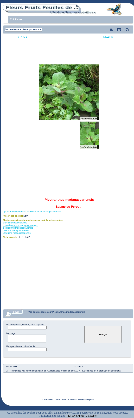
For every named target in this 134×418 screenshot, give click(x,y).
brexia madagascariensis (15, 222)
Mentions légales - (86, 400)
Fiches (16, 19)
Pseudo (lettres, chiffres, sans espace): (25, 324)
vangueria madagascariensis (17, 233)
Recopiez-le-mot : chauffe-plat (20, 346)
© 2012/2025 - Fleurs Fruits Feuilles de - (60, 400)
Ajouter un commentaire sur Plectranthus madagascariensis (32, 211)
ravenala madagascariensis (16, 230)
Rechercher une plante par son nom (23, 29)
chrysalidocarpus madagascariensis (20, 225)
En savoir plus (76, 415)
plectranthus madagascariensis (18, 228)
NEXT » (108, 36)
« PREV (22, 36)
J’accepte (91, 415)
